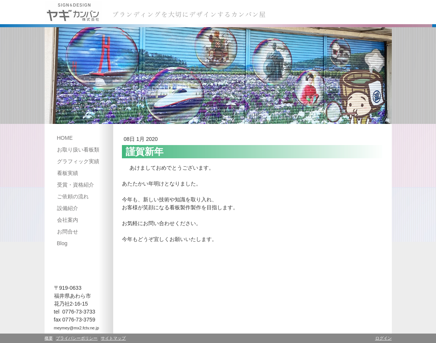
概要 (49, 338)
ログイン (383, 338)
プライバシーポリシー (76, 338)
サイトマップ (113, 338)
